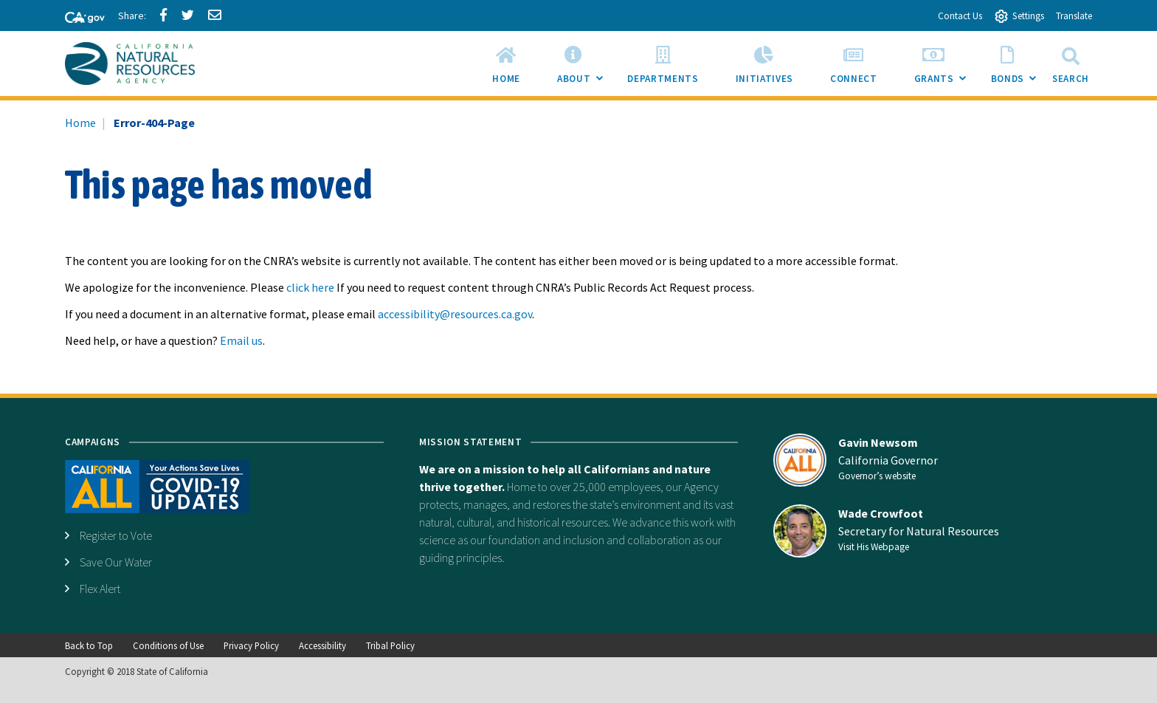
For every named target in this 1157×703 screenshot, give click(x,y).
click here (310, 287)
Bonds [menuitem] (1017, 68)
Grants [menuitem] (943, 68)
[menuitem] (506, 63)
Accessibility (322, 645)
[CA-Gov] (78, 18)
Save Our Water (116, 562)
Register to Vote (116, 535)
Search (1070, 63)
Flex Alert (100, 588)
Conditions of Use (168, 645)
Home (80, 122)
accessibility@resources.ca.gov (455, 313)
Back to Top (89, 645)
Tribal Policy (390, 645)
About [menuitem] (583, 68)
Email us (241, 340)
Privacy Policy (251, 645)
